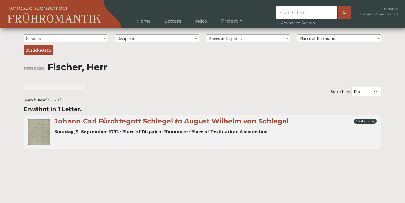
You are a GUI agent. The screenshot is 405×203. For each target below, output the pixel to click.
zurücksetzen (38, 50)
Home (144, 21)
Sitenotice (389, 9)
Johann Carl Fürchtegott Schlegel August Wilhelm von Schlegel (171, 121)
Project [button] (230, 21)
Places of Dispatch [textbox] (225, 38)
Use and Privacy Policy (379, 14)
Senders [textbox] (33, 38)
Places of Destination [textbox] (319, 38)
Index (201, 21)
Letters (173, 21)
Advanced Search (295, 22)
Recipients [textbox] (126, 38)
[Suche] (306, 12)
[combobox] (66, 38)
